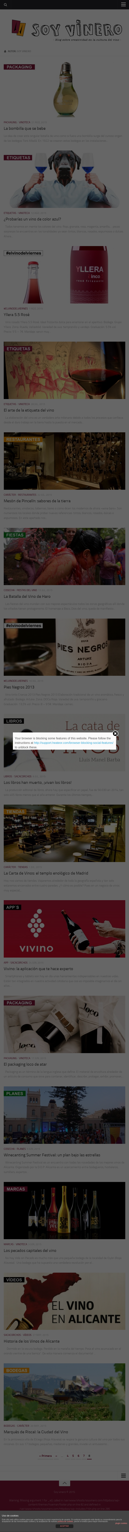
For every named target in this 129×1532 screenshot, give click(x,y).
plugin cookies (121, 1523)
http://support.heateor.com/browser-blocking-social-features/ (73, 742)
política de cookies (65, 1521)
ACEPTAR (64, 1526)
